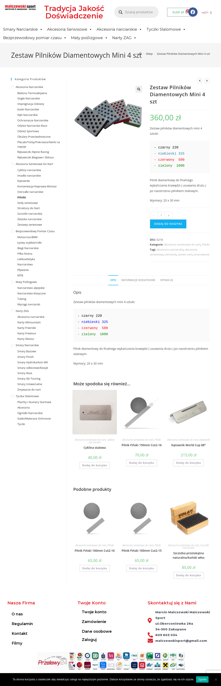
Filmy (17, 643)
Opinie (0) (166, 280)
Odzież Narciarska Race (32, 126)
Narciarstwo (25, 264)
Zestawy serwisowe (29, 224)
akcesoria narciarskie (170, 249)
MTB (20, 275)
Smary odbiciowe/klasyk (32, 368)
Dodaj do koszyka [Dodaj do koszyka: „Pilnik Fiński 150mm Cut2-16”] (141, 463)
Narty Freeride (26, 328)
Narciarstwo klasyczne (31, 293)
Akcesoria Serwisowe (69, 29)
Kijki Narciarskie (27, 115)
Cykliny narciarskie (29, 170)
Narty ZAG (124, 38)
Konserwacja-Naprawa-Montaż (36, 186)
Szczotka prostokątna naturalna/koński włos (189, 555)
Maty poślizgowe (89, 38)
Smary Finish (25, 357)
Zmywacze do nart (29, 389)
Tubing (21, 299)
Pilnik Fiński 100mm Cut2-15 (141, 551)
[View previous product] (200, 81)
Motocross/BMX (27, 237)
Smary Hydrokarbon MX (32, 362)
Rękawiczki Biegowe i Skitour (35, 157)
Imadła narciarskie (29, 175)
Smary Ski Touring (28, 378)
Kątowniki (204, 440)
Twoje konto (94, 612)
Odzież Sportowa (28, 131)
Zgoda (202, 679)
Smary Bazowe (26, 351)
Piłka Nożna (24, 253)
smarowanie (201, 254)
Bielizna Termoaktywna (32, 93)
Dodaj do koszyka (168, 224)
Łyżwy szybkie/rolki (29, 242)
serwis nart (185, 254)
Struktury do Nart (28, 208)
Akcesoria (23, 407)
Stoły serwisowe (27, 203)
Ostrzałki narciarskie (30, 192)
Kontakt (19, 633)
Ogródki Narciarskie (30, 413)
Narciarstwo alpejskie (31, 288)
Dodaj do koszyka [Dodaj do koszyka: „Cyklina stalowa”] (94, 465)
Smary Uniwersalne (29, 384)
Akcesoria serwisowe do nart (182, 244)
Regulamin (22, 624)
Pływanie (23, 270)
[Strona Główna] (140, 54)
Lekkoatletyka (26, 259)
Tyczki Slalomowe (166, 29)
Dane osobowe (97, 631)
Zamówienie (94, 621)
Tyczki (21, 424)
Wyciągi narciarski (28, 304)
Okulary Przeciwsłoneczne (33, 137)
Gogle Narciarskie (28, 98)
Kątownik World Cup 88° (188, 445)
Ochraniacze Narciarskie (32, 120)
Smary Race (24, 373)
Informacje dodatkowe (138, 280)
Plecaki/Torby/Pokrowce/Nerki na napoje (38, 144)
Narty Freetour (26, 333)
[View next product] (207, 81)
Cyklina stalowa (94, 448)
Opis (113, 280)
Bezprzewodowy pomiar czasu (35, 38)
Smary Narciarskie (23, 29)
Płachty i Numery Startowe (34, 402)
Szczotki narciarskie (29, 213)
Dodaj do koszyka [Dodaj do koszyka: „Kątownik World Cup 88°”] (188, 463)
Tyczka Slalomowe (27, 396)
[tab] (113, 280)
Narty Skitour (25, 339)
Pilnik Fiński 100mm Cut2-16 (95, 551)
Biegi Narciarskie (28, 248)
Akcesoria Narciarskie (29, 87)
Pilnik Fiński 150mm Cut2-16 (141, 445)
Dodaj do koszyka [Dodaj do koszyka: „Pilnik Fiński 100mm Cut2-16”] (94, 568)
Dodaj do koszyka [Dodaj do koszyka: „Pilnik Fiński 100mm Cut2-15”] (141, 568)
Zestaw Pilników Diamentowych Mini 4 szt (183, 54)
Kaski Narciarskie (28, 109)
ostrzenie (171, 254)
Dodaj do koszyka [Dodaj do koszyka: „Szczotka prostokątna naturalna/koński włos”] (188, 575)
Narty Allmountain (29, 322)
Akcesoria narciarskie (119, 29)
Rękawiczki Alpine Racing (33, 152)
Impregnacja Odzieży (30, 104)
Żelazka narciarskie (29, 219)
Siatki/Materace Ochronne (34, 418)
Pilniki (206, 244)
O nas (17, 614)
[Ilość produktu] (161, 215)
